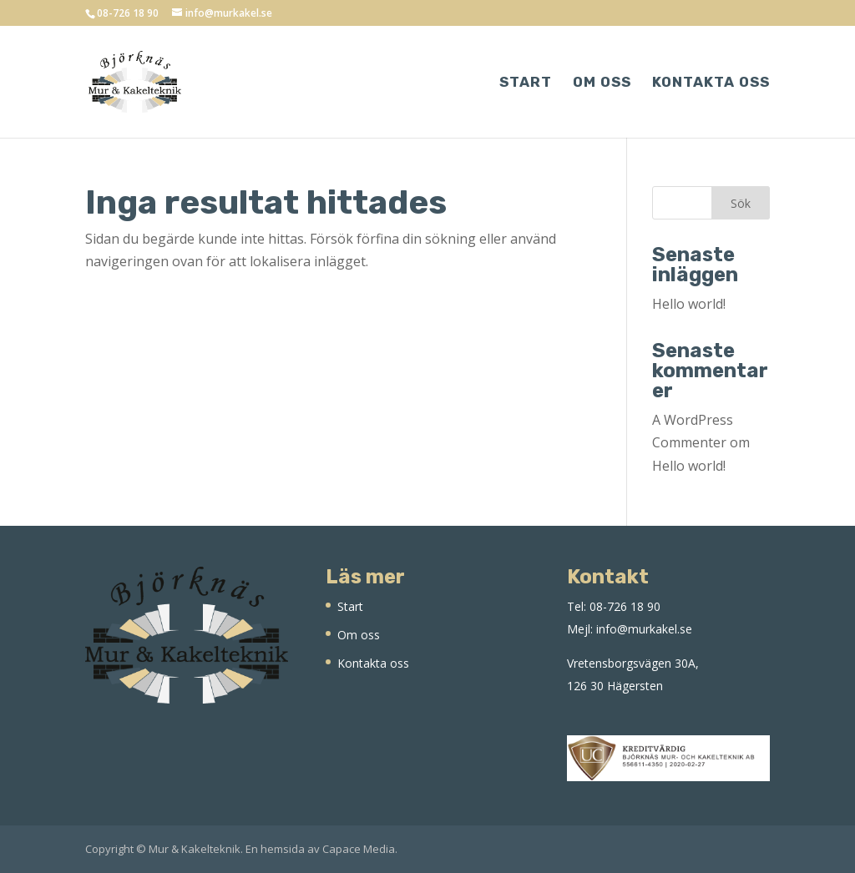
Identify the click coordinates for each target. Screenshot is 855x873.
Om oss (602, 83)
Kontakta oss (711, 83)
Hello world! (689, 304)
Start (525, 83)
